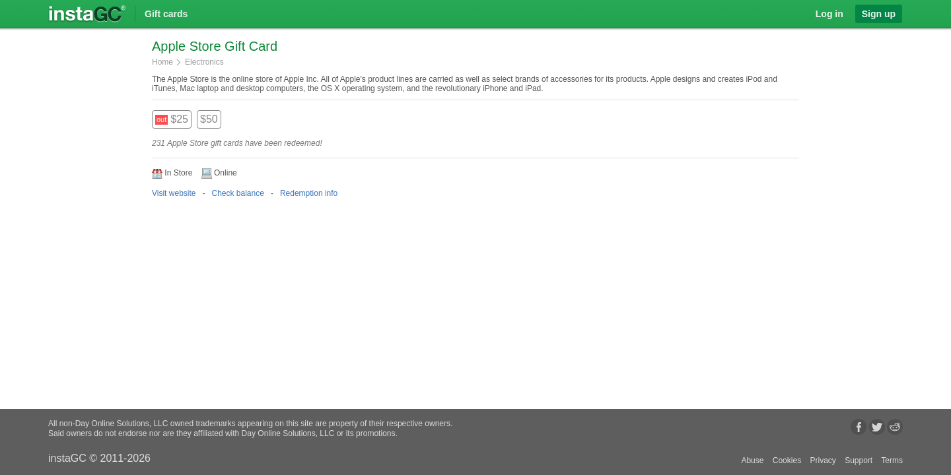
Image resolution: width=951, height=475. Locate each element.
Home (162, 62)
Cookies (787, 460)
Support (858, 460)
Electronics (204, 62)
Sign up (879, 14)
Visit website (173, 193)
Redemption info (308, 193)
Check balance (237, 193)
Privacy (822, 460)
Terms (892, 460)
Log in (829, 14)
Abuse (752, 460)
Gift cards (166, 14)
